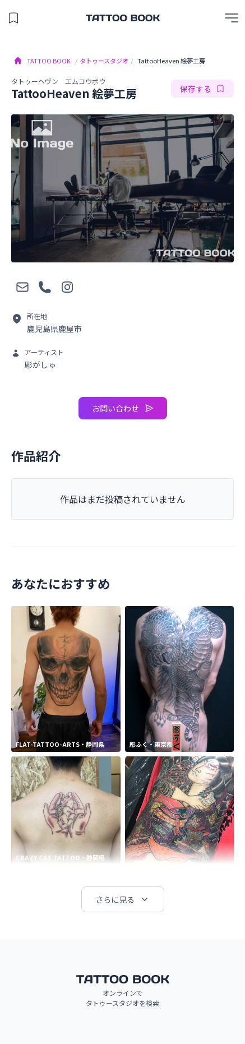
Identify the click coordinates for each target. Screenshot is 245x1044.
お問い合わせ (123, 408)
